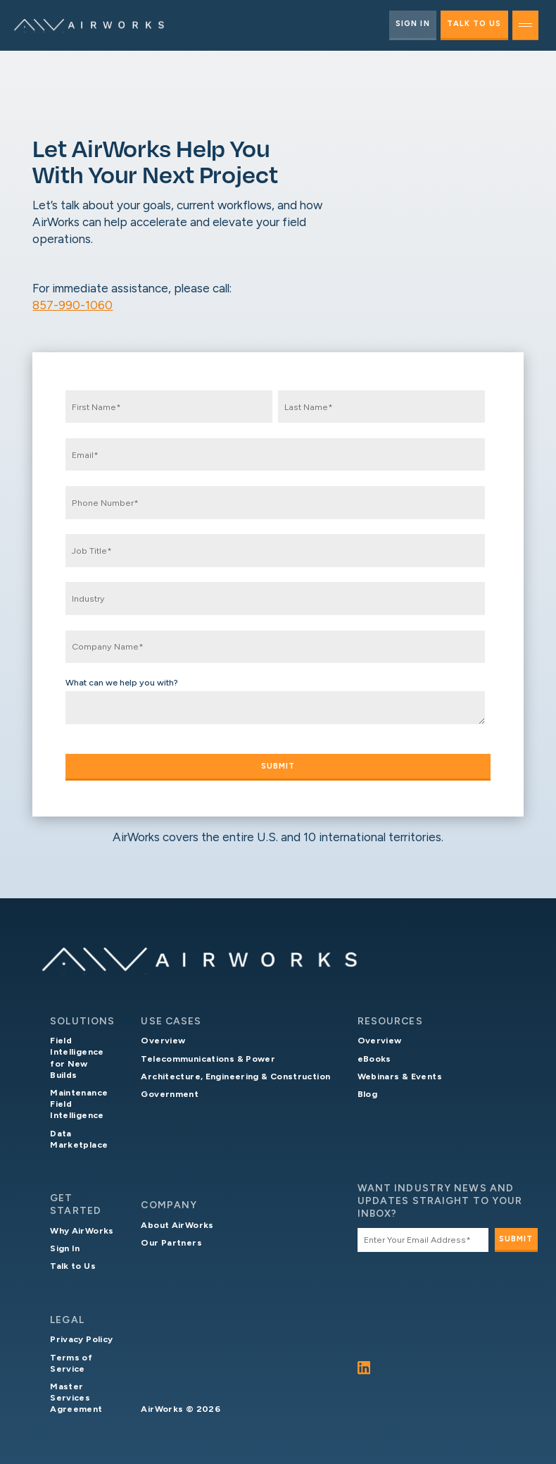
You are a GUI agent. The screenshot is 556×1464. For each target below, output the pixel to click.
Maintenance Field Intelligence (79, 1103)
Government (169, 1093)
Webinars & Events (400, 1076)
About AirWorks (177, 1225)
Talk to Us (474, 23)
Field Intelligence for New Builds (76, 1057)
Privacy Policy (81, 1339)
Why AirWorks (81, 1230)
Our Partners (171, 1242)
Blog (368, 1093)
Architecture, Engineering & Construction (235, 1076)
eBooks (374, 1058)
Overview (163, 1040)
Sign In (413, 23)
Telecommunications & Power (208, 1058)
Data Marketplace (79, 1139)
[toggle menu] (525, 25)
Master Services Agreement (76, 1397)
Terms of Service (71, 1363)
